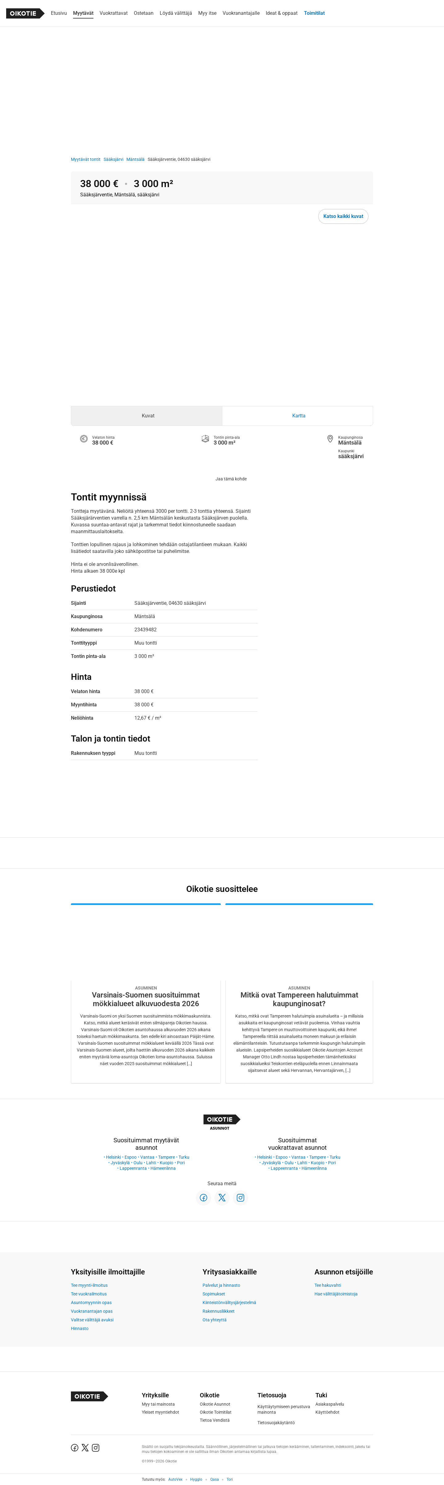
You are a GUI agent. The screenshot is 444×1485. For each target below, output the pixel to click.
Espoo (131, 1157)
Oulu (138, 1162)
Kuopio (166, 1162)
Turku (184, 1157)
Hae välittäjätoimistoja (336, 1293)
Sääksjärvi (113, 159)
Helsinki (113, 1157)
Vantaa (147, 1157)
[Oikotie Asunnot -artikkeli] (146, 993)
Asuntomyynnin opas (91, 1302)
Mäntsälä (135, 159)
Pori (181, 1162)
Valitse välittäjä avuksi (92, 1319)
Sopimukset (214, 1293)
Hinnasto (79, 1328)
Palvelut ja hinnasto (221, 1285)
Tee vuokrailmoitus (89, 1293)
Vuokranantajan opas (92, 1311)
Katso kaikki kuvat (343, 216)
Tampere (166, 1157)
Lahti (151, 1162)
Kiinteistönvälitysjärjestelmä (229, 1302)
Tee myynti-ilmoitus (89, 1285)
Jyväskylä (120, 1162)
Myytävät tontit (86, 159)
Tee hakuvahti (327, 1285)
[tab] (146, 415)
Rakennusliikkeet (219, 1311)
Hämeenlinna (163, 1168)
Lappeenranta (133, 1168)
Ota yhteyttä (215, 1319)
